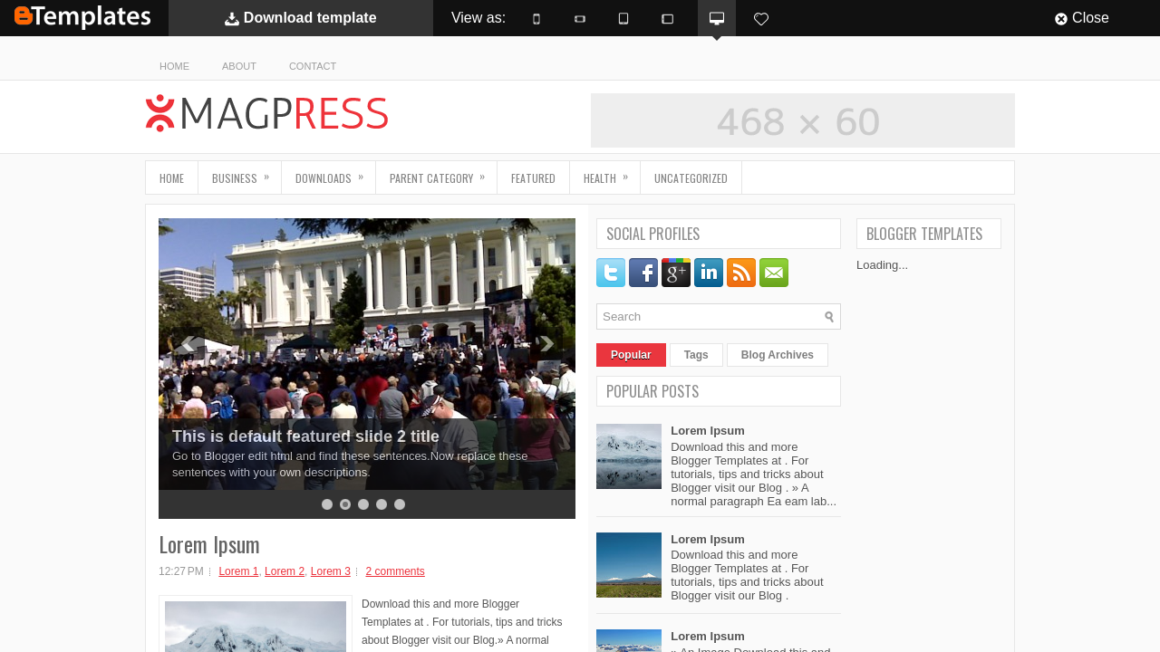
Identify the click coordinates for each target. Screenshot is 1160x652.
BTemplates (82, 17)
